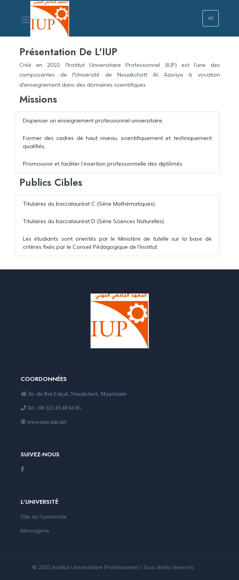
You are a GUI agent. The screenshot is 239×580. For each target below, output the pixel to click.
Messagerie (35, 530)
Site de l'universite (43, 516)
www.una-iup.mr (46, 422)
